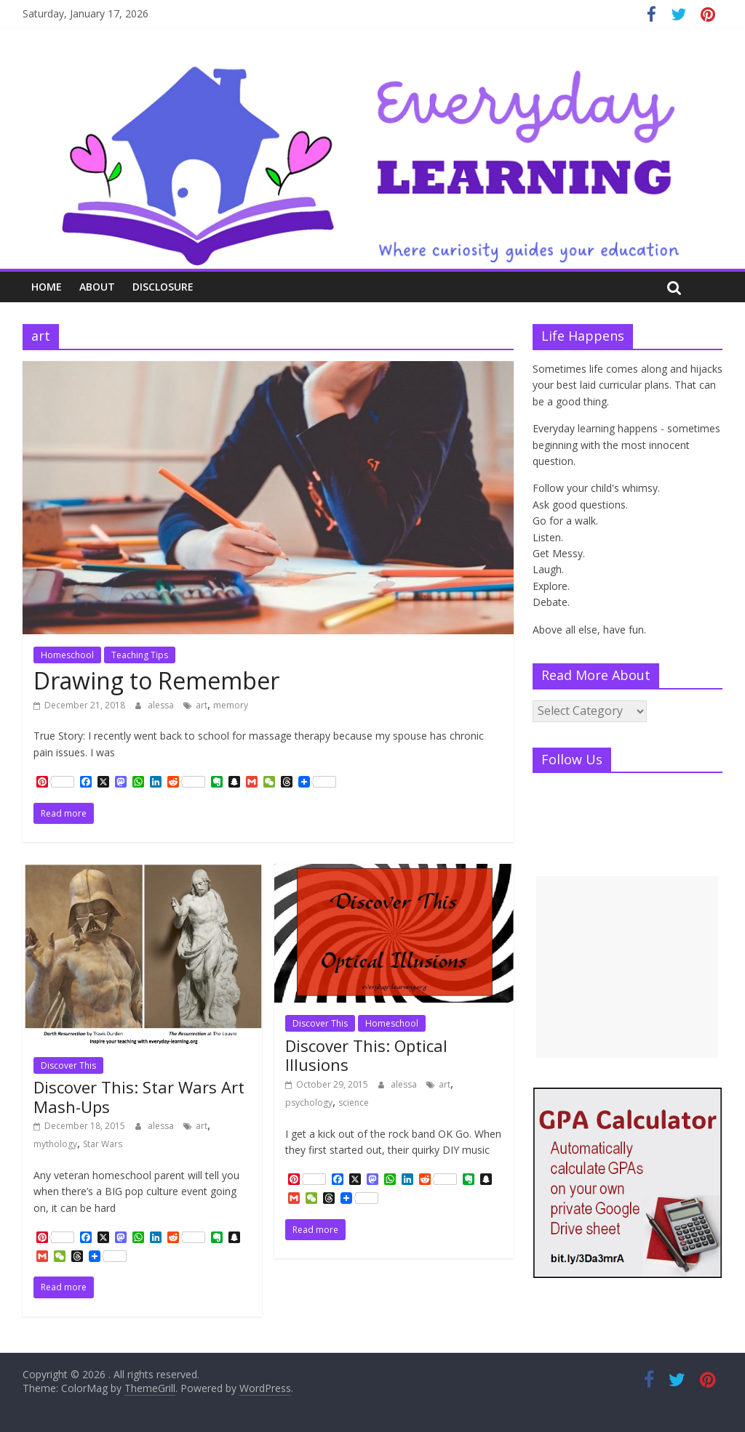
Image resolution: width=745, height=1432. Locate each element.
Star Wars (102, 1144)
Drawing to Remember (156, 680)
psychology (308, 1102)
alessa (162, 705)
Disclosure (163, 287)
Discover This (68, 1065)
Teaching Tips (139, 655)
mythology (55, 1144)
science (353, 1102)
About (97, 287)
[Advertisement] (627, 967)
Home (46, 287)
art (201, 705)
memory (230, 705)
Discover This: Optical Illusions (366, 1055)
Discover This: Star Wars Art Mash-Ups (138, 1096)
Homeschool (67, 655)
